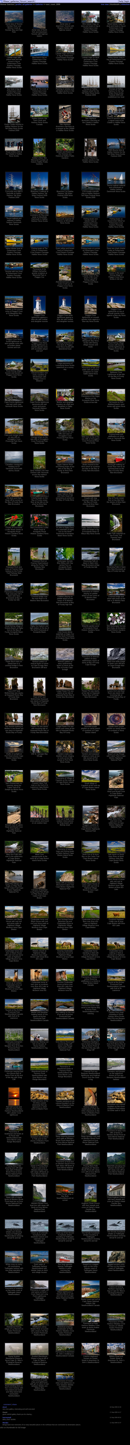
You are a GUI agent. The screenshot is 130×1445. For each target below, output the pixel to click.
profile (18, 4)
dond (5, 1407)
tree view (105, 4)
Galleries (39, 4)
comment (7, 1404)
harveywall (7, 1417)
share (14, 1404)
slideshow (125, 4)
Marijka (5, 1423)
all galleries (27, 4)
